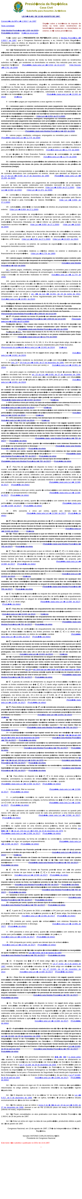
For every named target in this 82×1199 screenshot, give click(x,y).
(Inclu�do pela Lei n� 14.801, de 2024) (18, 299)
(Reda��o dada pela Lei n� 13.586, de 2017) (46, 513)
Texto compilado (7, 26)
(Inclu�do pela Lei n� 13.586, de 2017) (31, 875)
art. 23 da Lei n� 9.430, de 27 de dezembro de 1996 (56, 374)
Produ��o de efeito (18, 441)
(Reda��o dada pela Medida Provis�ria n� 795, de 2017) (26, 461)
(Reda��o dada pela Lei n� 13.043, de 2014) (21, 400)
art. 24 (28, 669)
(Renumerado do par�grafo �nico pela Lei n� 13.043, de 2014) (28, 347)
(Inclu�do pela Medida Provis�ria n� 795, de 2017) (46, 748)
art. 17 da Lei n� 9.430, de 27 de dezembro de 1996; (25, 176)
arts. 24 (14, 363)
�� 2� (58, 1057)
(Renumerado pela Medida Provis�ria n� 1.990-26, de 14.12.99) (28, 314)
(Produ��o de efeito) (20, 485)
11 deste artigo (74, 1057)
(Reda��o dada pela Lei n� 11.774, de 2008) (20, 138)
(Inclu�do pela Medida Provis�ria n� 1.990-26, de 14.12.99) (39, 319)
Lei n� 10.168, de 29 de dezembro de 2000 (20, 1036)
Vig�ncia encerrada (29, 33)
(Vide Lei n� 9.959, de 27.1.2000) (50, 116)
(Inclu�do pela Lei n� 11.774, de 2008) (62, 150)
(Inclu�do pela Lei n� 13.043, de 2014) (17, 408)
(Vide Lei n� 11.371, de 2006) (39, 190)
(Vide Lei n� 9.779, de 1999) (43, 253)
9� (64, 1057)
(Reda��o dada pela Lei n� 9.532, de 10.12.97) (43, 65)
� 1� (61, 735)
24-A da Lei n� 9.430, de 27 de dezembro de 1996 (42, 363)
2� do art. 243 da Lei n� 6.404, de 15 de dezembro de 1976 (37, 831)
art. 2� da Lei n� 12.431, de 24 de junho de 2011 (55, 294)
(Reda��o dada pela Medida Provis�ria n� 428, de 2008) (50, 131)
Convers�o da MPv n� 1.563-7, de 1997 (18, 21)
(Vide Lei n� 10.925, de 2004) (65, 239)
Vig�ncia (18, 97)
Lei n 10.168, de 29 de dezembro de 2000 (37, 1065)
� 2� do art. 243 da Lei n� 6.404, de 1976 (24, 760)
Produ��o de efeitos (10, 33)
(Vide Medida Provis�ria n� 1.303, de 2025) (19, 30)
